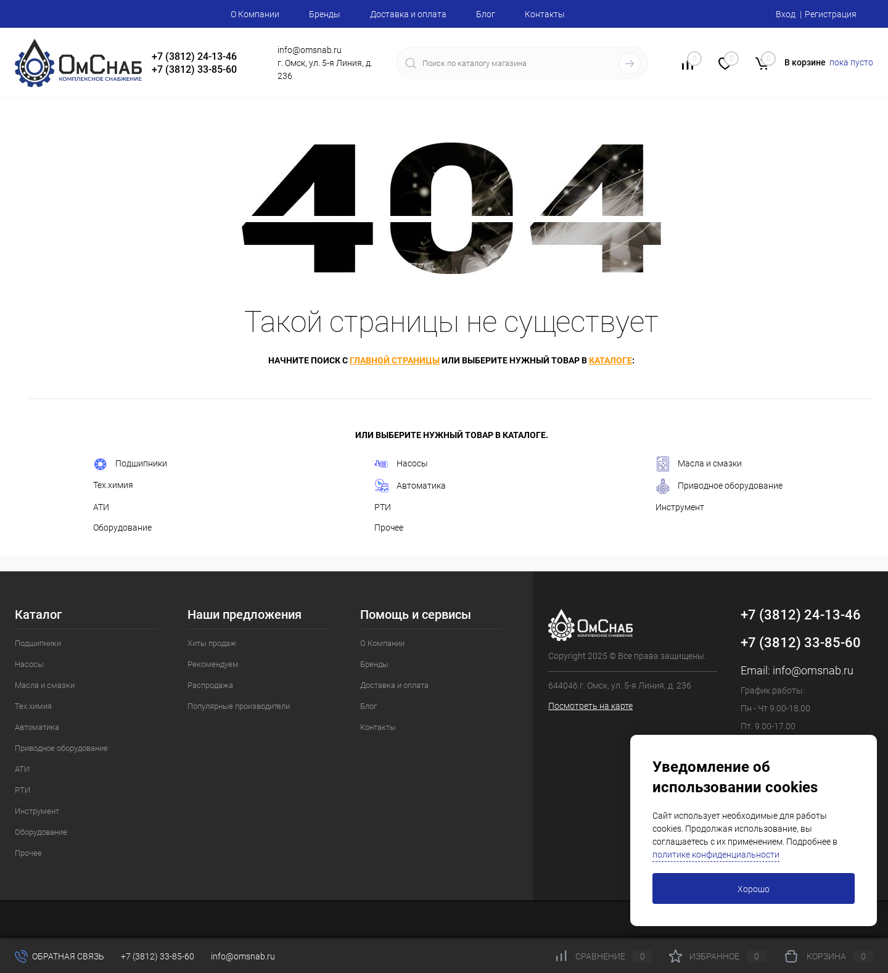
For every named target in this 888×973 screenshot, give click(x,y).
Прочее (388, 527)
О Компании (255, 14)
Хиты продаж (211, 643)
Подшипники (130, 464)
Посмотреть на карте (590, 706)
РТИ (382, 507)
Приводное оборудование (719, 486)
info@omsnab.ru (813, 670)
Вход (786, 14)
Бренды (324, 14)
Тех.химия (113, 485)
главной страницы (395, 360)
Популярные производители (238, 706)
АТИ (101, 507)
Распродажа (210, 685)
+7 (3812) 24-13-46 (801, 614)
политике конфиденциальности (715, 854)
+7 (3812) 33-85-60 (801, 642)
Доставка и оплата (408, 14)
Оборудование (122, 527)
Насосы (401, 464)
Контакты (545, 14)
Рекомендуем (213, 664)
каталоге (610, 360)
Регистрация (831, 14)
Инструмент (680, 507)
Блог (485, 14)
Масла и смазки (699, 464)
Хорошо (754, 889)
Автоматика (410, 486)
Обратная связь (59, 956)
